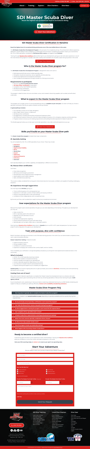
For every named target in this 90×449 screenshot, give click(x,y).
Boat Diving (21, 373)
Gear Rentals (50, 370)
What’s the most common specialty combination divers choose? (32, 318)
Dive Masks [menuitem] (74, 423)
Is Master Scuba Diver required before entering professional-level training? (35, 315)
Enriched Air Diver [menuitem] (37, 423)
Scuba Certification (22, 370)
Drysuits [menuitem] (73, 424)
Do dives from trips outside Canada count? (27, 322)
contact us (36, 342)
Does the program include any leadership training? (29, 325)
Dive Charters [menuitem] (55, 415)
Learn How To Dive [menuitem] (38, 415)
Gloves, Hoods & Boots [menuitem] (76, 429)
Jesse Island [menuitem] (55, 427)
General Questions (51, 373)
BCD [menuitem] (72, 420)
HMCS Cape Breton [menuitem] (57, 418)
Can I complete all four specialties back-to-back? (28, 312)
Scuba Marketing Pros (57, 447)
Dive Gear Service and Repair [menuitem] (78, 418)
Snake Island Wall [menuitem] (56, 421)
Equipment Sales (51, 371)
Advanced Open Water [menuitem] (39, 420)
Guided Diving (21, 371)
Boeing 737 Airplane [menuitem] (57, 426)
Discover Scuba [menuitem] (37, 416)
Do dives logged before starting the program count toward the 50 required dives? (37, 308)
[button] (45, 61)
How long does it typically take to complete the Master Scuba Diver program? (36, 293)
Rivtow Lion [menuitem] (55, 420)
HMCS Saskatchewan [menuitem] (57, 416)
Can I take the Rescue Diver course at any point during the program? (34, 305)
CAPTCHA (19, 397)
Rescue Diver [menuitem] (36, 424)
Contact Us (84, 5)
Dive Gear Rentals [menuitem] (75, 416)
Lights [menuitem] (72, 430)
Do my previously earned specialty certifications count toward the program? (36, 302)
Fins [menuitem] (72, 426)
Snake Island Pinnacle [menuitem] (57, 424)
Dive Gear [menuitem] (73, 415)
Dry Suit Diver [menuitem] (36, 421)
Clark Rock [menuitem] (55, 423)
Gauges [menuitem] (73, 427)
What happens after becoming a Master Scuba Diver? (29, 328)
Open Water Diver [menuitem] (37, 418)
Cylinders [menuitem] (73, 421)
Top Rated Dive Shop (47, 26)
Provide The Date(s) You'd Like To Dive (29, 379)
